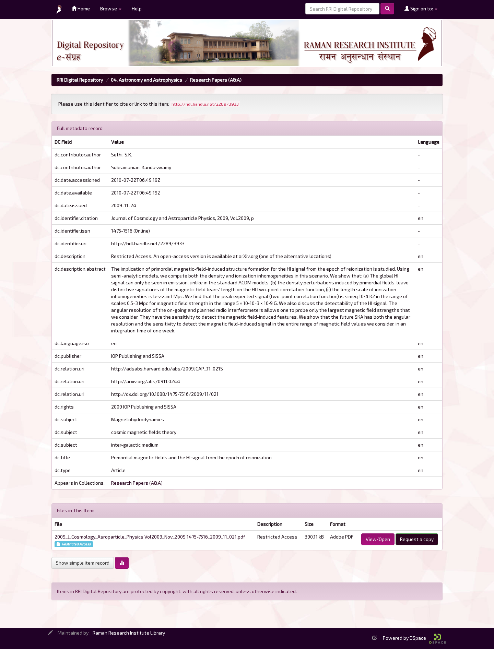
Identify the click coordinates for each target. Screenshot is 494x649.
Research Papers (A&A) (216, 80)
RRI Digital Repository (80, 80)
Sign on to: (420, 8)
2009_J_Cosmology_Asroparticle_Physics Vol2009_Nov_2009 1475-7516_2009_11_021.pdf (150, 537)
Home (81, 8)
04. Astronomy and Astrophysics (146, 80)
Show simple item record (82, 563)
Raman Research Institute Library (129, 633)
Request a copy (417, 539)
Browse (110, 8)
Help (137, 8)
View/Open (378, 539)
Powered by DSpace (414, 638)
